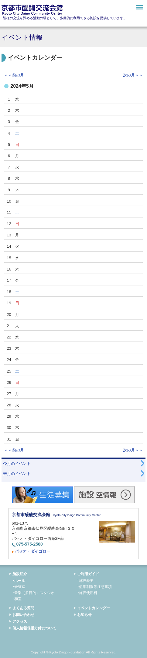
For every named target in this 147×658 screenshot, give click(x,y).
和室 (18, 599)
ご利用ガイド (88, 574)
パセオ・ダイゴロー (32, 551)
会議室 (19, 587)
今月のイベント (17, 463)
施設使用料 (88, 593)
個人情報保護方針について (34, 628)
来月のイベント (17, 473)
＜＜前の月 (14, 75)
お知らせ (84, 615)
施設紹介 (19, 574)
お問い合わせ (23, 615)
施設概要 (86, 580)
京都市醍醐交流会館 (32, 10)
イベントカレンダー (93, 608)
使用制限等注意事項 (95, 587)
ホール (19, 580)
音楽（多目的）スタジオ (34, 593)
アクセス (19, 621)
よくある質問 (23, 608)
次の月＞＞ (133, 75)
